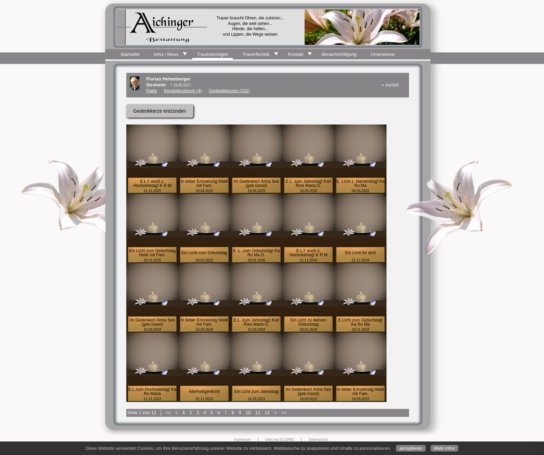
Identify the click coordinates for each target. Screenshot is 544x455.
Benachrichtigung (339, 54)
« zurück (390, 84)
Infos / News (166, 54)
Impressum (242, 439)
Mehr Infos (444, 448)
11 (257, 412)
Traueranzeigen (212, 54)
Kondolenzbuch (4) (183, 90)
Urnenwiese (383, 54)
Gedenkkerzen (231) (229, 90)
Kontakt (295, 54)
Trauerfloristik (256, 54)
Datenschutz (318, 439)
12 (267, 412)
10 (248, 412)
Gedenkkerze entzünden (159, 111)
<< (168, 412)
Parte (151, 90)
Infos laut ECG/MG (279, 439)
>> (284, 412)
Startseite (129, 54)
